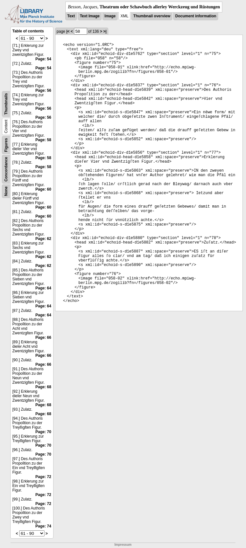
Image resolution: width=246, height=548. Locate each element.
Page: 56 (43, 90)
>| (104, 31)
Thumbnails (6, 104)
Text (71, 16)
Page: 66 (43, 337)
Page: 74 (43, 526)
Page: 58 (43, 140)
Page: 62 (43, 238)
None (6, 191)
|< (68, 31)
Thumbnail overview (151, 16)
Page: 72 (43, 477)
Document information (195, 16)
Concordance (6, 169)
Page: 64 (43, 288)
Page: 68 (43, 387)
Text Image (90, 16)
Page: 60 (43, 189)
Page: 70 (43, 432)
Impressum (122, 544)
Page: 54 (43, 59)
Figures (6, 145)
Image (110, 16)
